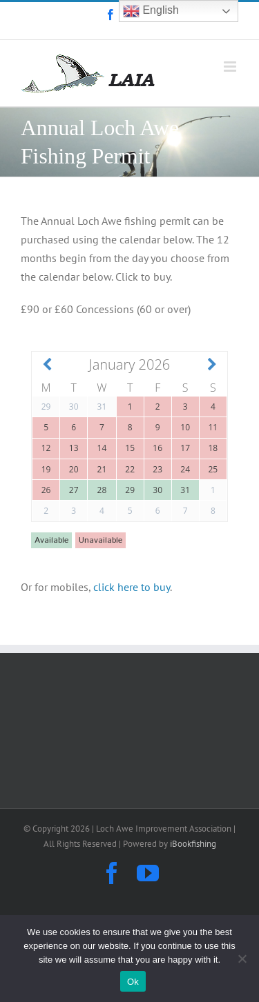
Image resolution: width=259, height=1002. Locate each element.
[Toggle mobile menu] (231, 66)
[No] (242, 958)
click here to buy (131, 587)
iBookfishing (193, 844)
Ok (133, 981)
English (151, 11)
